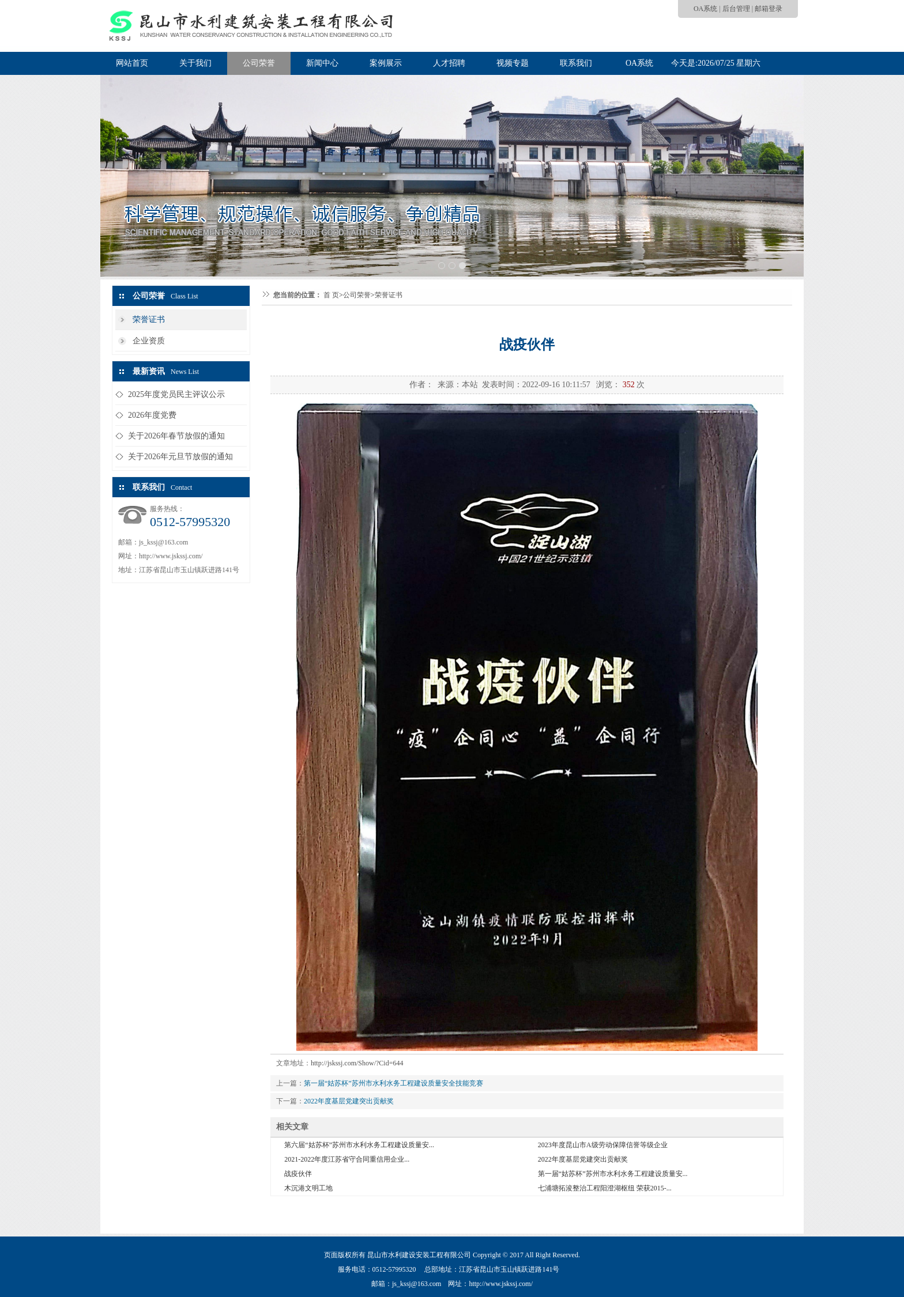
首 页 (331, 295)
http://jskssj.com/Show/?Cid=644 (357, 1063)
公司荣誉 (259, 63)
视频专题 (512, 63)
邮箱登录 (768, 9)
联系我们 (576, 63)
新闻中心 (322, 63)
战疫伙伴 (298, 1174)
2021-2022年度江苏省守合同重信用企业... (346, 1159)
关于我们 (195, 63)
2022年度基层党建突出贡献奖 (349, 1101)
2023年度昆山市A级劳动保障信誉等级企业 (603, 1145)
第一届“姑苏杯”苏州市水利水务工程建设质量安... (613, 1174)
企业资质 (149, 340)
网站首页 (132, 63)
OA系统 (705, 9)
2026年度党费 (152, 415)
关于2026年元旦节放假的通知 (180, 456)
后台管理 (736, 9)
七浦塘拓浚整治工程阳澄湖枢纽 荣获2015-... (605, 1188)
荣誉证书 (149, 319)
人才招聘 (449, 63)
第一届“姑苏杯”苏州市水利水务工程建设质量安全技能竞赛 (393, 1083)
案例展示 (386, 63)
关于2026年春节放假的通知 (176, 436)
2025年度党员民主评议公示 (176, 394)
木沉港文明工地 (308, 1188)
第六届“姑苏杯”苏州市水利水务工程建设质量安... (359, 1145)
